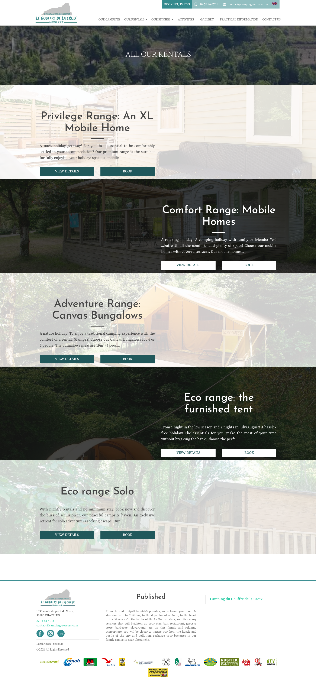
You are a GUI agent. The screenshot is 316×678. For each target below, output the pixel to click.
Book (127, 170)
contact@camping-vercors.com (248, 4)
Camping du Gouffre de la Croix (236, 599)
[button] (274, 4)
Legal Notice (43, 644)
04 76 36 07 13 (209, 4)
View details (67, 170)
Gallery (207, 19)
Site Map (58, 644)
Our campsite (109, 19)
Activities (186, 19)
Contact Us (271, 19)
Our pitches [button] (162, 19)
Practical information (239, 19)
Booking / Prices (177, 4)
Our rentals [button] (135, 19)
